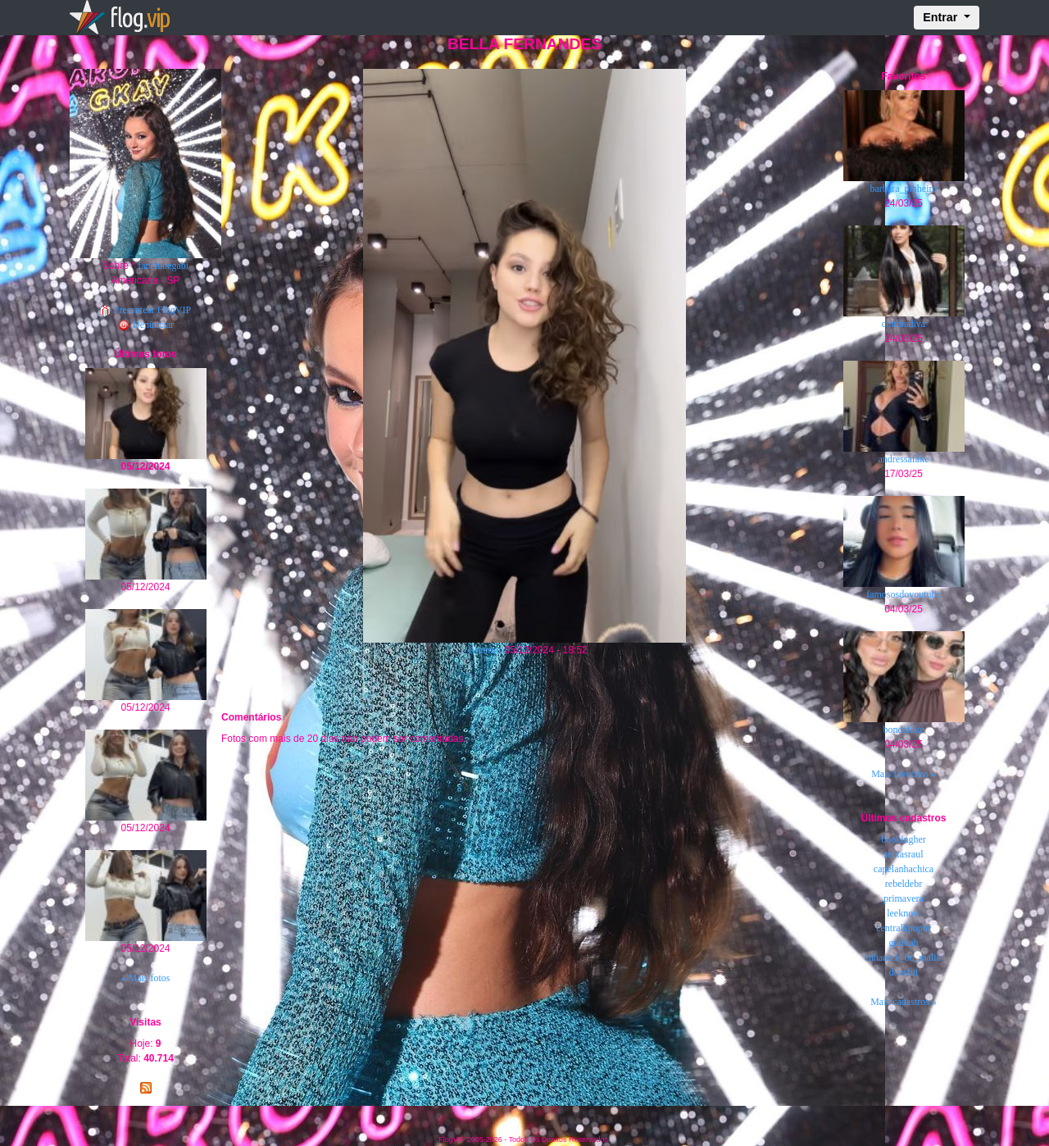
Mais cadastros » (903, 1001)
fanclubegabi (163, 265)
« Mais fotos (145, 978)
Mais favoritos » (903, 774)
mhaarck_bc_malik (904, 957)
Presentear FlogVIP (145, 310)
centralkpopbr (903, 928)
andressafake (904, 459)
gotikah (904, 942)
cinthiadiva (903, 324)
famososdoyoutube (903, 594)
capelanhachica (903, 869)
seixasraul (904, 854)
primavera (903, 898)
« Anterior (481, 650)
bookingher (903, 839)
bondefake (903, 729)
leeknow (903, 913)
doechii (903, 972)
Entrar (941, 17)
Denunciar (145, 324)
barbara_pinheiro (904, 188)
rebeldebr (903, 883)
